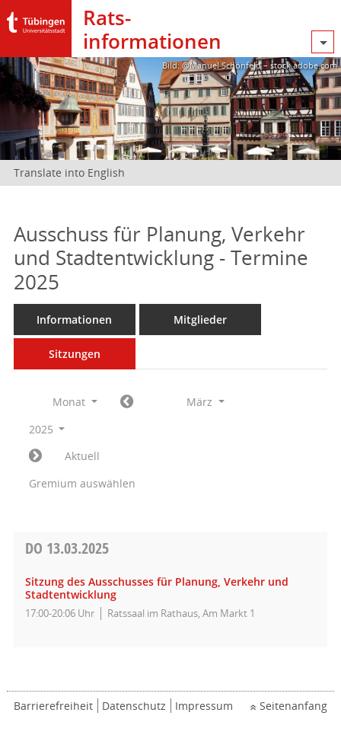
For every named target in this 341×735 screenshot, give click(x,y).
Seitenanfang (293, 705)
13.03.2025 (67, 548)
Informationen (74, 319)
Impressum (204, 705)
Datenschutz (134, 705)
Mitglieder (200, 319)
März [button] (205, 402)
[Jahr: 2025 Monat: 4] (35, 456)
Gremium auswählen (82, 483)
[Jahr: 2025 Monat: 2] (127, 402)
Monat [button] (75, 402)
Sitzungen (74, 354)
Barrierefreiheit (53, 705)
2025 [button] (47, 429)
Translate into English (69, 172)
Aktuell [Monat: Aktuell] (82, 456)
